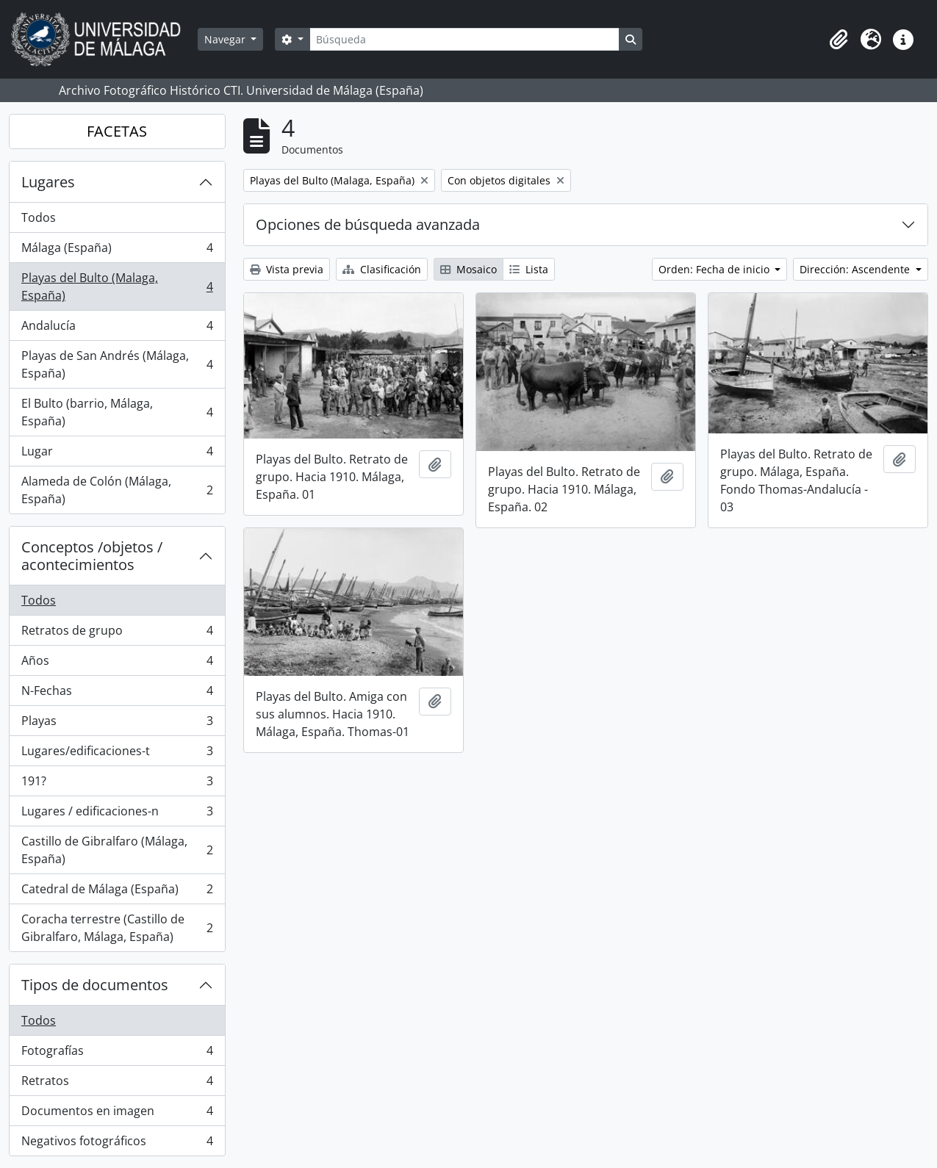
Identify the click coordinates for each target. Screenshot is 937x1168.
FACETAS (117, 131)
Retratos (117, 1084)
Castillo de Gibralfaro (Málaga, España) (117, 850)
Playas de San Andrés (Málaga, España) (117, 364)
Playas (117, 724)
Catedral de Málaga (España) (117, 892)
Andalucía (117, 329)
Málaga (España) (117, 251)
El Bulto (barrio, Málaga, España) (117, 412)
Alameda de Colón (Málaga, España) (117, 490)
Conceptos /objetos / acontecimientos (91, 555)
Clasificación (381, 269)
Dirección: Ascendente (856, 269)
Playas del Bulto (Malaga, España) (117, 286)
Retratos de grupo (117, 633)
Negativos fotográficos (117, 1144)
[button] (838, 40)
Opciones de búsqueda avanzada (368, 224)
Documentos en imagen (117, 1114)
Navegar (226, 39)
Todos (38, 217)
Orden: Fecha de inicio (715, 269)
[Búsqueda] (464, 39)
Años (117, 664)
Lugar (117, 454)
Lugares (48, 182)
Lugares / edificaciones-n (117, 814)
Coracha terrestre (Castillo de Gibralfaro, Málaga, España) (117, 928)
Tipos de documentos (94, 985)
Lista (528, 269)
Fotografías (117, 1054)
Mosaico (468, 269)
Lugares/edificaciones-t (117, 754)
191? (117, 784)
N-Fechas (117, 694)
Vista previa (286, 269)
